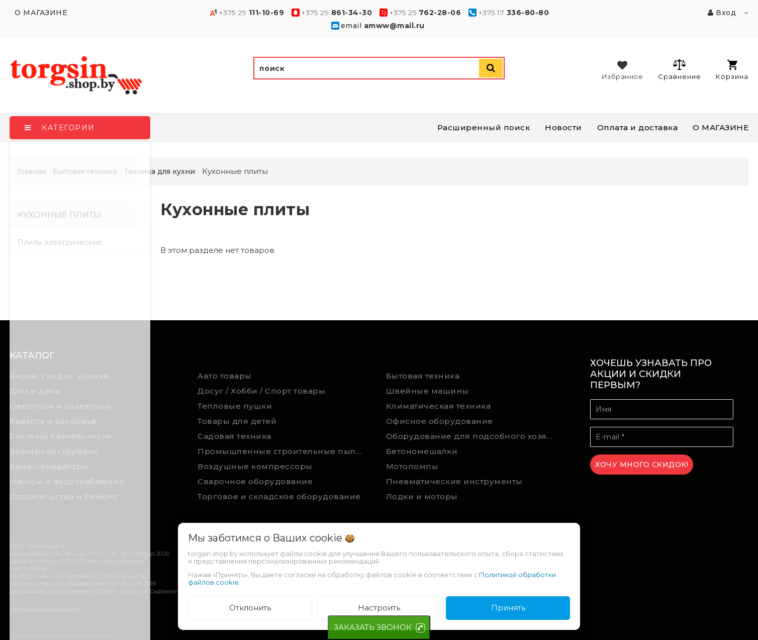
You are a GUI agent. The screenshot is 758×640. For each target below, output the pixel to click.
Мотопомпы (412, 466)
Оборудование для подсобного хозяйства (472, 436)
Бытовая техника (423, 376)
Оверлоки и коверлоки (61, 406)
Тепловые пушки (235, 406)
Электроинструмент (54, 451)
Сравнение (679, 69)
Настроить (379, 607)
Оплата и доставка (637, 127)
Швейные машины (427, 391)
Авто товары (225, 376)
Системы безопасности (61, 436)
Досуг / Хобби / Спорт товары (261, 391)
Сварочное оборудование (255, 481)
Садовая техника (234, 436)
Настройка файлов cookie (45, 608)
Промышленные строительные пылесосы (284, 451)
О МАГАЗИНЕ (720, 127)
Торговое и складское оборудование (279, 496)
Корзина (732, 70)
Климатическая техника (438, 406)
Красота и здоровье (53, 421)
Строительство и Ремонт (63, 496)
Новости (563, 127)
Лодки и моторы (422, 496)
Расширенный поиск (483, 127)
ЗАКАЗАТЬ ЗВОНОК (373, 627)
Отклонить (250, 607)
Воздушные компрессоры (255, 466)
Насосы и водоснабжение (67, 481)
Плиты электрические (60, 242)
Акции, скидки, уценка (59, 376)
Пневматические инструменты (454, 481)
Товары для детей (237, 421)
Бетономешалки (422, 451)
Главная (31, 171)
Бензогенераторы (49, 466)
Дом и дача (34, 391)
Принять (508, 607)
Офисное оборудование (439, 421)
